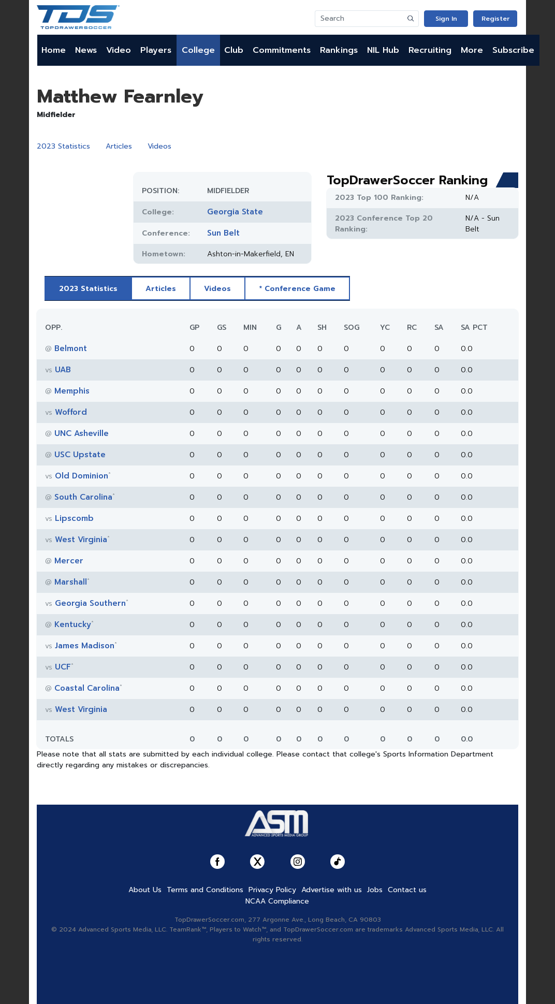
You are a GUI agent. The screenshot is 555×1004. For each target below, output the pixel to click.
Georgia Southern (90, 603)
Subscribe (513, 50)
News (86, 50)
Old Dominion (81, 476)
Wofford (71, 412)
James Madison (84, 645)
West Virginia (81, 539)
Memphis (72, 391)
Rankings (339, 50)
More (472, 50)
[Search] (359, 18)
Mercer (68, 560)
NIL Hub (383, 50)
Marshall (70, 582)
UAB (63, 369)
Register (495, 18)
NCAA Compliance (277, 901)
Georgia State (235, 211)
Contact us (407, 889)
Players (155, 50)
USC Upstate (80, 454)
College (198, 50)
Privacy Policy (272, 889)
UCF (63, 667)
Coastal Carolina (87, 688)
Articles (119, 146)
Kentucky (72, 624)
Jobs (375, 889)
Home (53, 50)
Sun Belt (223, 233)
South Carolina (83, 497)
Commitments (282, 50)
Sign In (446, 18)
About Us (145, 889)
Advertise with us (331, 889)
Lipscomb (74, 518)
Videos (159, 146)
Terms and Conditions (205, 889)
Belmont (70, 348)
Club (233, 50)
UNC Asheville (81, 433)
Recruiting (429, 50)
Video (118, 50)
